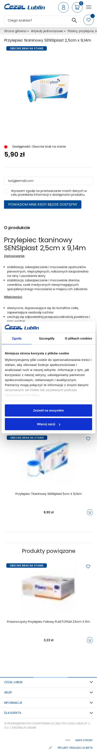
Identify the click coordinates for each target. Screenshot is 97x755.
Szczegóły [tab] (46, 338)
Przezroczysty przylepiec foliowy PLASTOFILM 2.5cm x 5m (48, 622)
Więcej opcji (48, 424)
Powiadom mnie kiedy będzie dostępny (42, 204)
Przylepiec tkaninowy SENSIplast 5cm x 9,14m (48, 494)
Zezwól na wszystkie (48, 410)
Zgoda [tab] (17, 338)
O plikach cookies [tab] (78, 338)
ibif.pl (89, 748)
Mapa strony (84, 740)
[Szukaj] (42, 20)
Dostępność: (21, 146)
